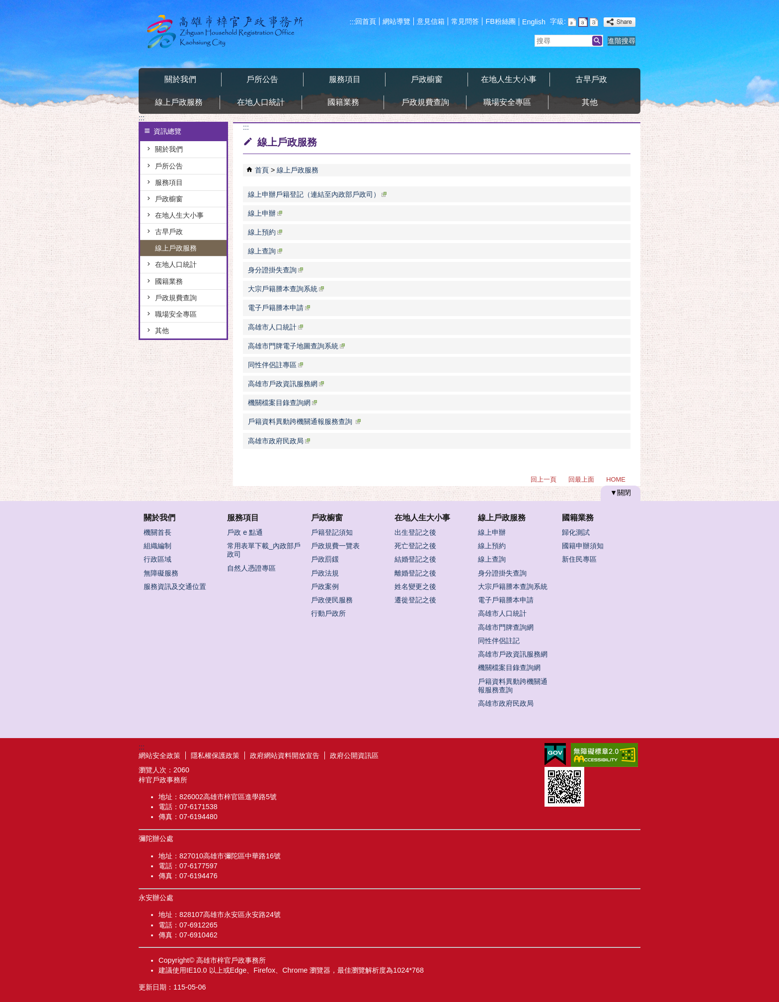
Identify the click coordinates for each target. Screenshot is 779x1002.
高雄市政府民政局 (279, 441)
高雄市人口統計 (275, 327)
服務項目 (345, 79)
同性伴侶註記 (499, 641)
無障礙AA (604, 755)
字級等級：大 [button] (594, 22)
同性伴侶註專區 (275, 365)
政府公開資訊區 (354, 755)
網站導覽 (396, 21)
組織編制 (157, 546)
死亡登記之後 (415, 546)
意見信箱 (431, 21)
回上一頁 (543, 479)
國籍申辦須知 (583, 546)
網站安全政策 (159, 755)
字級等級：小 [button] (572, 22)
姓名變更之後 (415, 586)
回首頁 (365, 21)
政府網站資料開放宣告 (284, 755)
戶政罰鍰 (325, 559)
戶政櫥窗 (427, 79)
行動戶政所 (328, 613)
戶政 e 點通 (245, 532)
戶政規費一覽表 (335, 546)
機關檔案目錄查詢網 (282, 403)
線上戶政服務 (179, 102)
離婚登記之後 (415, 573)
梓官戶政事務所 (223, 31)
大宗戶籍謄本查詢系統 (286, 289)
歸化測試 (576, 532)
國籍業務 (343, 102)
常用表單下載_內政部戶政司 (264, 550)
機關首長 (157, 532)
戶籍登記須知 (332, 532)
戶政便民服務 (332, 600)
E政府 (555, 754)
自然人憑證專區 (251, 568)
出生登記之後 (415, 532)
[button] (597, 41)
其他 (590, 102)
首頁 (262, 170)
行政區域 (157, 559)
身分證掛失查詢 (275, 270)
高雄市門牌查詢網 (506, 627)
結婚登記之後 (415, 559)
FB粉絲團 (500, 21)
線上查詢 (265, 251)
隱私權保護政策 (215, 755)
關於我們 (180, 79)
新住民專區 (579, 559)
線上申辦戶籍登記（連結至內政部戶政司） (317, 194)
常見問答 (465, 21)
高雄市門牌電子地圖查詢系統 (296, 346)
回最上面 (581, 479)
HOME (615, 479)
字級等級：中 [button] (583, 22)
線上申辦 (265, 213)
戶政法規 (325, 573)
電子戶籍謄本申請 (279, 308)
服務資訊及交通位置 (175, 586)
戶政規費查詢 (425, 102)
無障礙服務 (161, 573)
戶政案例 (325, 586)
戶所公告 (262, 79)
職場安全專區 (507, 102)
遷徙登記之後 (415, 600)
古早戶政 (591, 79)
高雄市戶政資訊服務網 (286, 384)
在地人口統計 (261, 102)
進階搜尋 (621, 41)
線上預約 (265, 232)
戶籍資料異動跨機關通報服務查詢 (304, 421)
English (533, 22)
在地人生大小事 (509, 79)
